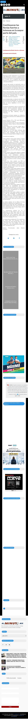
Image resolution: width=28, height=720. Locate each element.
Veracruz (8, 20)
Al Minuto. (16, 714)
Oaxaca (15, 39)
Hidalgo (11, 39)
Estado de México (13, 38)
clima (10, 36)
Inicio (4, 20)
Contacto (19, 678)
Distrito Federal (16, 36)
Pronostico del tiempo (14, 40)
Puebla (10, 41)
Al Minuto (4, 39)
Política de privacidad (11, 678)
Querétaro (15, 41)
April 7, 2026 (17, 395)
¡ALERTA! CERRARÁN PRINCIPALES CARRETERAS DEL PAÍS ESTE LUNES (15, 661)
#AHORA (11, 385)
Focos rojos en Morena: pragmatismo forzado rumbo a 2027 (16, 667)
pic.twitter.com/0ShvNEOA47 (21, 392)
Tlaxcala (16, 44)
